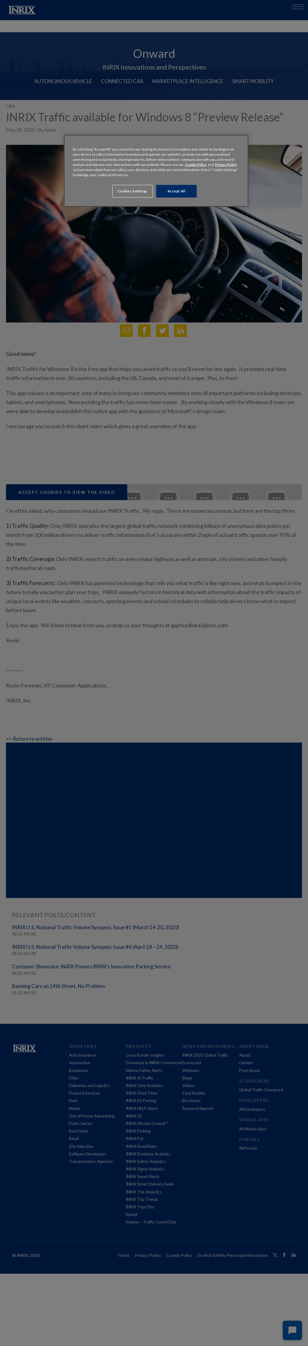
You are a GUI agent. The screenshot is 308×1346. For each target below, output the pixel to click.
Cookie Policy (196, 165)
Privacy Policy (226, 165)
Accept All (177, 191)
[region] (156, 171)
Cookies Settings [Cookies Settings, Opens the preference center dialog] (132, 191)
